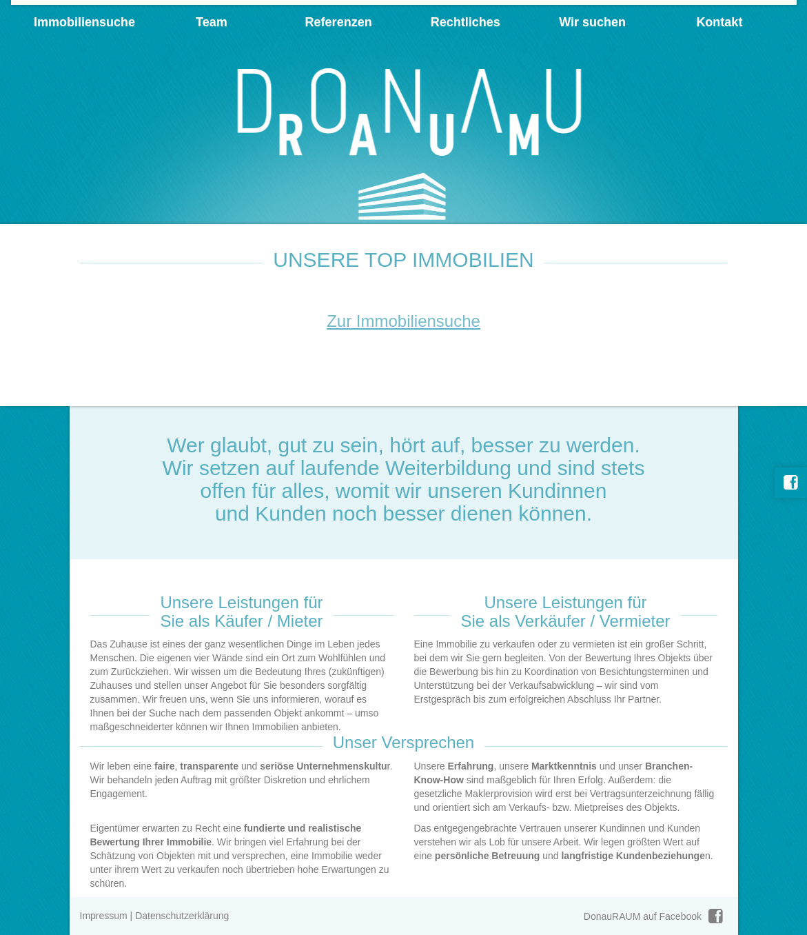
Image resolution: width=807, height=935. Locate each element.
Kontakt (719, 22)
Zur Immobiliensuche (403, 321)
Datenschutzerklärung (182, 915)
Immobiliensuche (84, 22)
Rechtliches (465, 22)
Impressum (103, 915)
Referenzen (338, 22)
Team (211, 22)
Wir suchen (592, 22)
